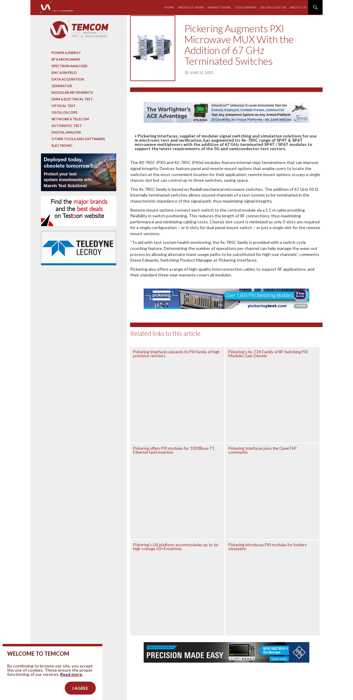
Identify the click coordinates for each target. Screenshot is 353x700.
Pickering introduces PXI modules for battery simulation (267, 546)
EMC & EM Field (64, 72)
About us (298, 7)
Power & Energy (66, 53)
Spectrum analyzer (69, 66)
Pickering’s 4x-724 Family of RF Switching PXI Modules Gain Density (268, 353)
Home (169, 7)
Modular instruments (72, 92)
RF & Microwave (66, 59)
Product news (191, 7)
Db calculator (273, 7)
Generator (62, 86)
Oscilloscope (64, 112)
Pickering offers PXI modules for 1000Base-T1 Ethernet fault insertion (173, 450)
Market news (219, 7)
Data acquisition (68, 79)
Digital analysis (66, 132)
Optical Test (64, 106)
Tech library (245, 7)
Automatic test (67, 126)
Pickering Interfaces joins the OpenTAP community (262, 450)
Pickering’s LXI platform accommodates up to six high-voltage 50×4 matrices (175, 546)
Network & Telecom (70, 119)
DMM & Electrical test (72, 99)
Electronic (62, 145)
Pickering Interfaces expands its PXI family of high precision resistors (176, 353)
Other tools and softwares (78, 139)
